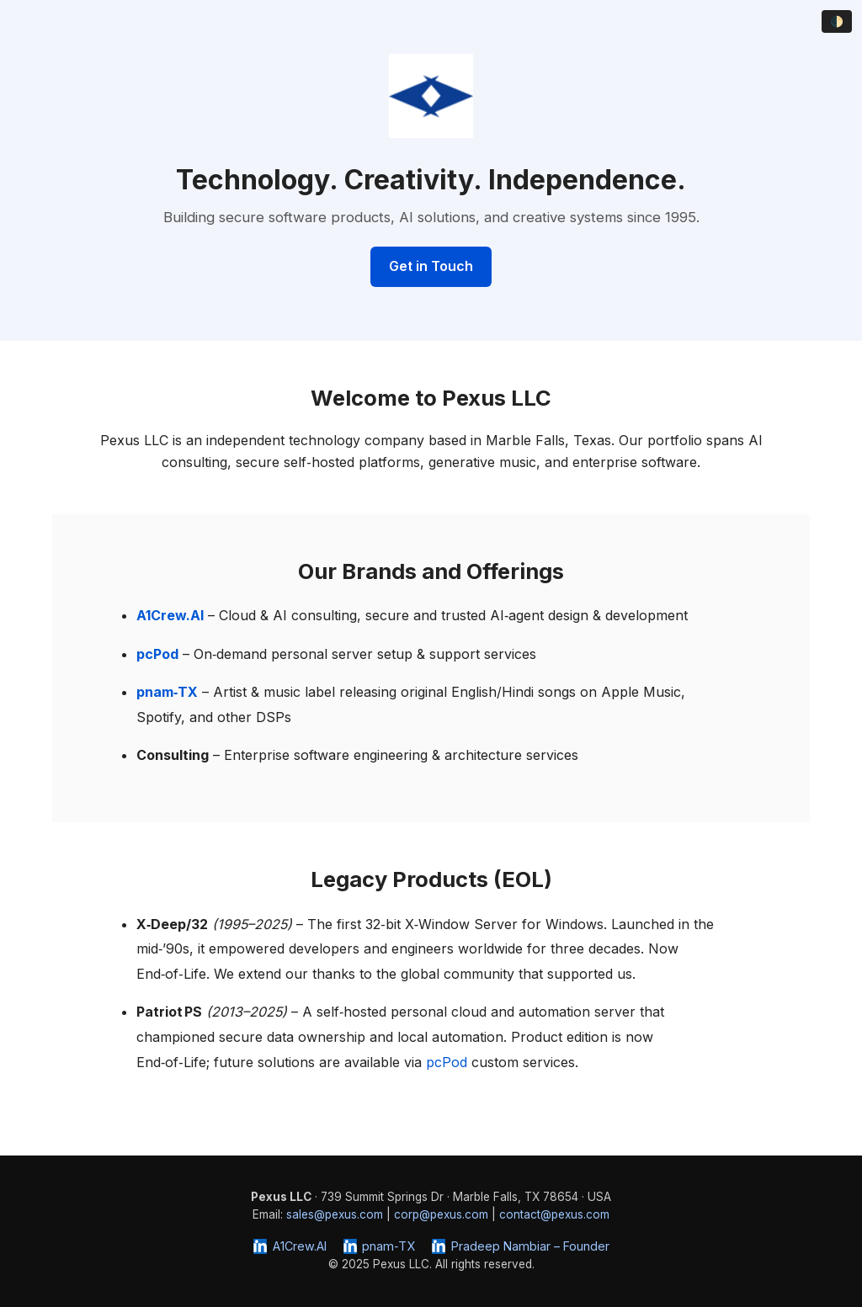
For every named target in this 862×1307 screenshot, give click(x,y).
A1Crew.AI (290, 1246)
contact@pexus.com (554, 1214)
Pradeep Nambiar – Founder (520, 1246)
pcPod (446, 1062)
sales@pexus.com (334, 1214)
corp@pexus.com (441, 1214)
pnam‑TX (379, 1246)
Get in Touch (431, 266)
